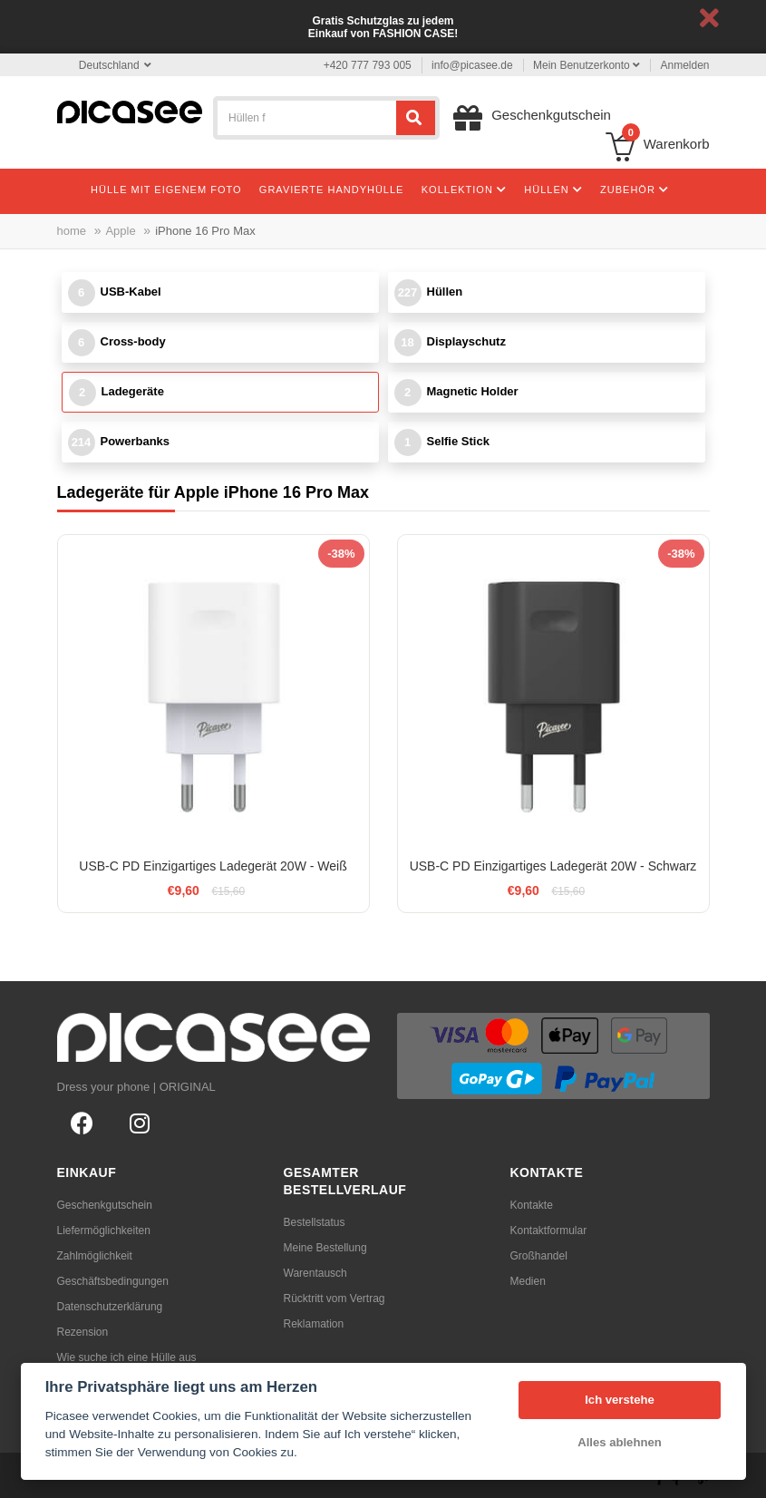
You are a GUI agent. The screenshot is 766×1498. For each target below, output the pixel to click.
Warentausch (315, 1273)
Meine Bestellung (325, 1247)
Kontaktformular (548, 1230)
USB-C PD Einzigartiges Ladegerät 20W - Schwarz (553, 866)
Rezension (83, 1332)
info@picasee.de (472, 65)
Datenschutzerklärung (110, 1306)
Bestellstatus (314, 1222)
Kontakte (531, 1205)
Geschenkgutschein (104, 1205)
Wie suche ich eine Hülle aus (127, 1357)
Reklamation (314, 1324)
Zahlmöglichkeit (94, 1256)
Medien (528, 1281)
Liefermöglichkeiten (103, 1230)
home (72, 231)
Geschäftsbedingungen (113, 1281)
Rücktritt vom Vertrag (334, 1298)
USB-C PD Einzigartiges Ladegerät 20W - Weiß (212, 866)
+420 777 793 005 (368, 65)
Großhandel (538, 1256)
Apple (120, 231)
